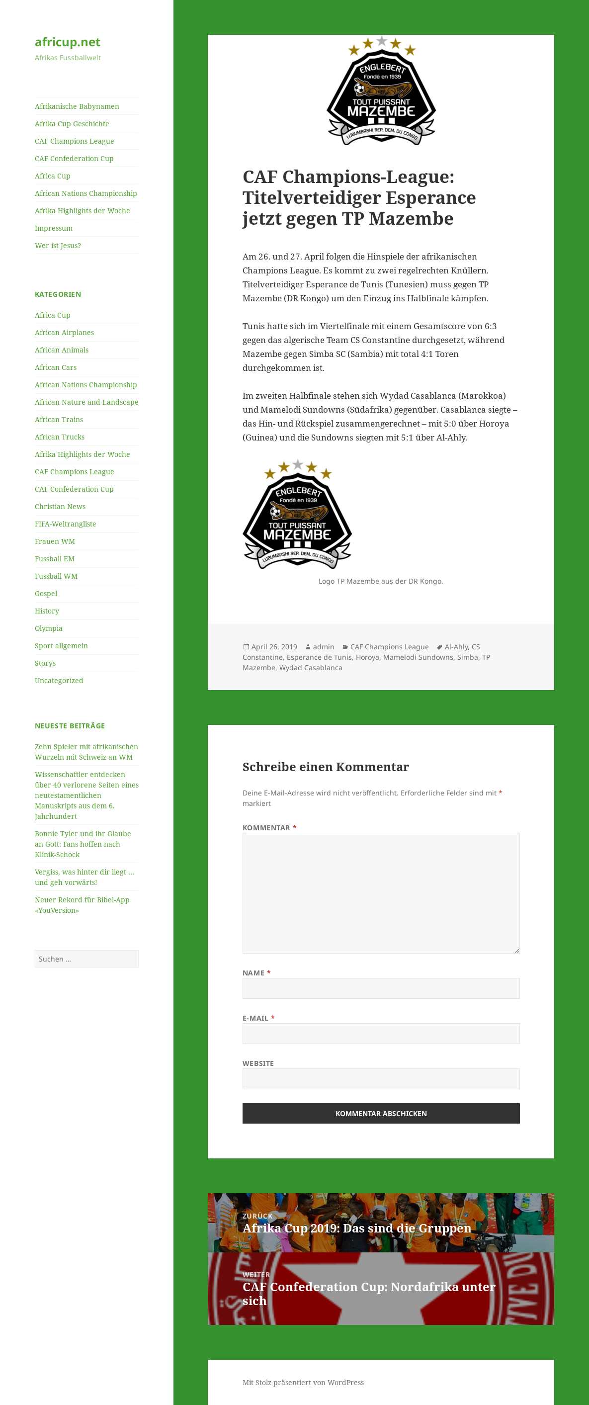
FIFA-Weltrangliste (65, 523)
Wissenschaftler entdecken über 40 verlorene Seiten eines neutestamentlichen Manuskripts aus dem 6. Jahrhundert (87, 795)
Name (257, 972)
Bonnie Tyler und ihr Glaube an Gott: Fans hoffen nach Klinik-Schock (83, 844)
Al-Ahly (456, 646)
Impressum (54, 228)
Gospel (46, 593)
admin (324, 646)
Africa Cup (53, 175)
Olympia (49, 628)
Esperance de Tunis (319, 657)
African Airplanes (64, 332)
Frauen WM (55, 541)
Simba (467, 657)
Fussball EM (55, 558)
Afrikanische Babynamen (77, 106)
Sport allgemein (61, 645)
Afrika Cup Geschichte (72, 123)
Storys (45, 663)
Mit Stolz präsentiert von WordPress (303, 1382)
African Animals (61, 349)
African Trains (59, 419)
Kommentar (270, 827)
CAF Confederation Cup (74, 158)
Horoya (367, 657)
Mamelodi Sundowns (418, 657)
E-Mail (259, 1018)
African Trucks (59, 436)
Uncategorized (59, 680)
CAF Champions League (74, 141)
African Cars (56, 367)
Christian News (60, 506)
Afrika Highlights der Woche (82, 210)
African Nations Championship (86, 193)
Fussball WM (56, 576)
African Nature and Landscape (87, 402)
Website (258, 1063)
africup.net (67, 41)
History (47, 610)
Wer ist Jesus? (58, 245)
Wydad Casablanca (310, 667)
